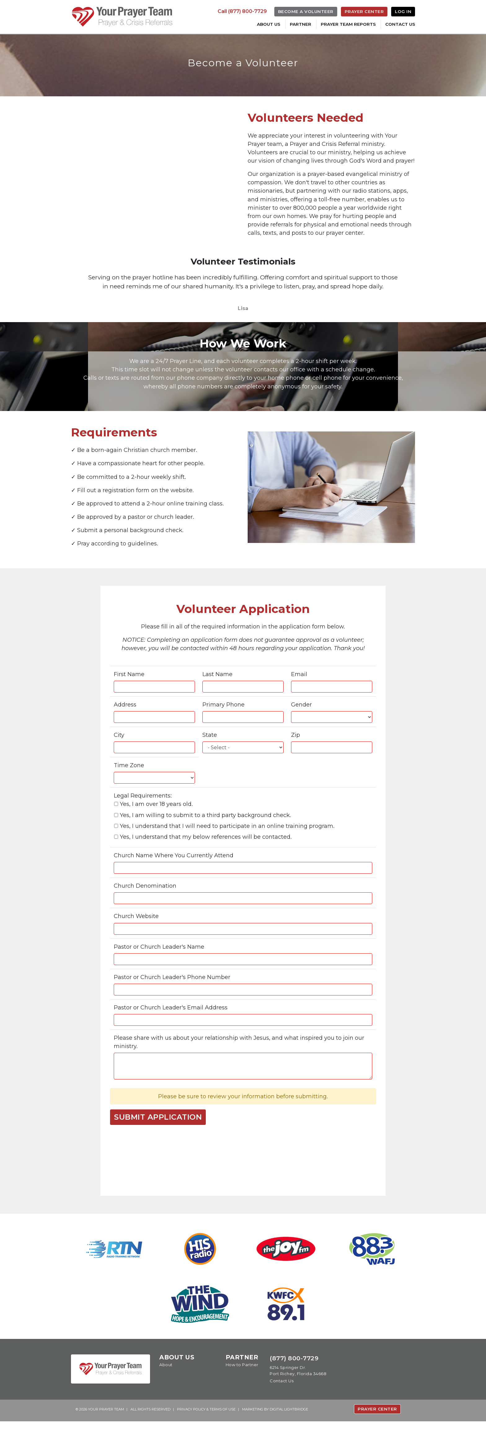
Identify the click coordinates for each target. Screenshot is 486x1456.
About (166, 1399)
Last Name (218, 699)
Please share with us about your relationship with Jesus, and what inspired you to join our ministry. (238, 1074)
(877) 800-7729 (294, 1393)
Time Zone (130, 791)
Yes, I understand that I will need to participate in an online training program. (229, 854)
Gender (302, 730)
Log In (403, 11)
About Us (268, 24)
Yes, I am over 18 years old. (155, 831)
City (119, 761)
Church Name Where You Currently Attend (177, 884)
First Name (130, 699)
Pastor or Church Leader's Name (161, 977)
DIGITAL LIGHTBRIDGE (289, 1443)
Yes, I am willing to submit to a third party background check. (207, 842)
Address (126, 730)
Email (299, 699)
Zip (296, 761)
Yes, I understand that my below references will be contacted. (206, 865)
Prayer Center (364, 11)
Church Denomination (147, 915)
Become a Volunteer (306, 11)
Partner (300, 24)
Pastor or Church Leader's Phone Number (175, 1007)
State (209, 761)
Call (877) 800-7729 (242, 11)
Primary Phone (224, 730)
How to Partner (242, 1399)
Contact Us (400, 24)
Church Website (137, 946)
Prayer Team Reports (348, 24)
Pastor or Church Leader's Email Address (173, 1038)
